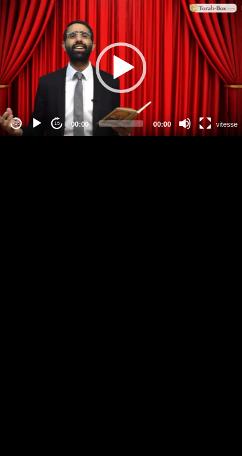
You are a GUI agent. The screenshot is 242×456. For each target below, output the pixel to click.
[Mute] (185, 123)
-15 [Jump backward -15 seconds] (16, 123)
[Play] (36, 123)
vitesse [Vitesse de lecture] (227, 124)
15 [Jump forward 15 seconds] (57, 123)
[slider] (121, 123)
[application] (121, 68)
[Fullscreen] (205, 123)
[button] (121, 67)
